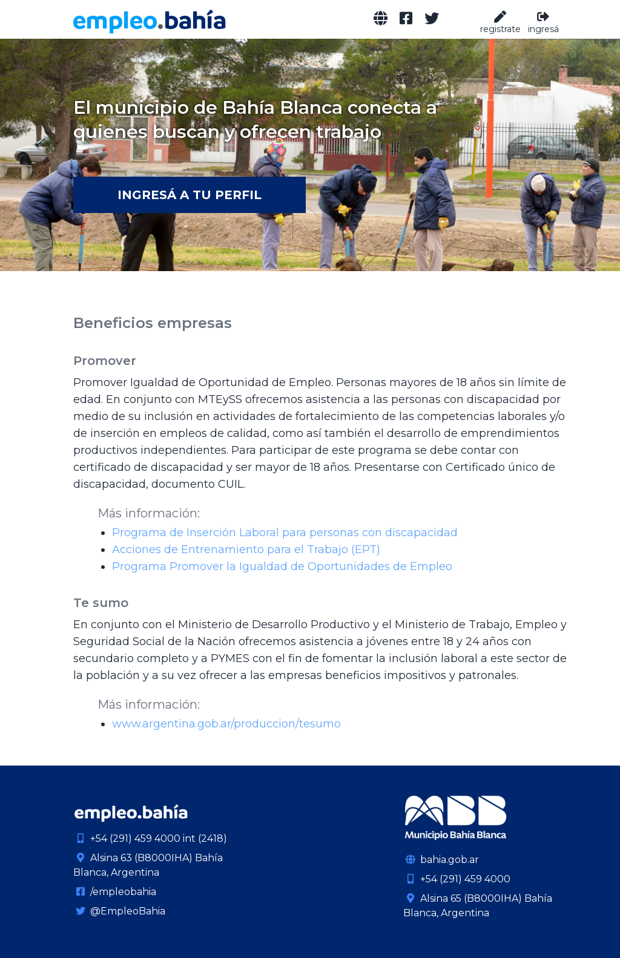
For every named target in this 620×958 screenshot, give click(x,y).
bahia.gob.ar (441, 859)
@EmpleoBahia (119, 911)
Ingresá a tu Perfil (189, 195)
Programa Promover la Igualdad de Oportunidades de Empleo (282, 566)
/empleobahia (114, 891)
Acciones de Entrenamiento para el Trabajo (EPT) (246, 549)
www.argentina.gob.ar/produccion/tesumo (226, 723)
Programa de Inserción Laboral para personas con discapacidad (285, 532)
